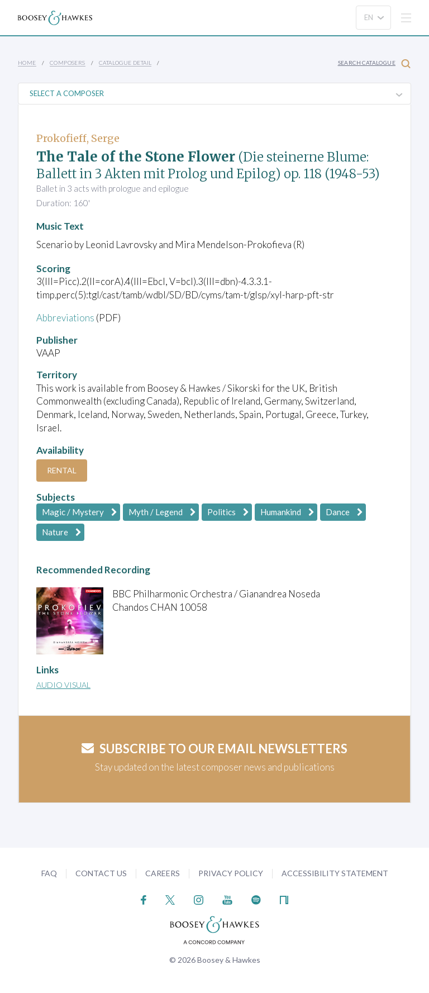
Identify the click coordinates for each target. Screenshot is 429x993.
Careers (162, 873)
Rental (62, 470)
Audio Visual (63, 685)
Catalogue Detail (125, 62)
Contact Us (101, 873)
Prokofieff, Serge (78, 138)
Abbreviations (65, 318)
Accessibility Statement (335, 873)
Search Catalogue (374, 63)
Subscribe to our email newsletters (214, 748)
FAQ (49, 873)
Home (27, 62)
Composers (67, 62)
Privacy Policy (230, 873)
